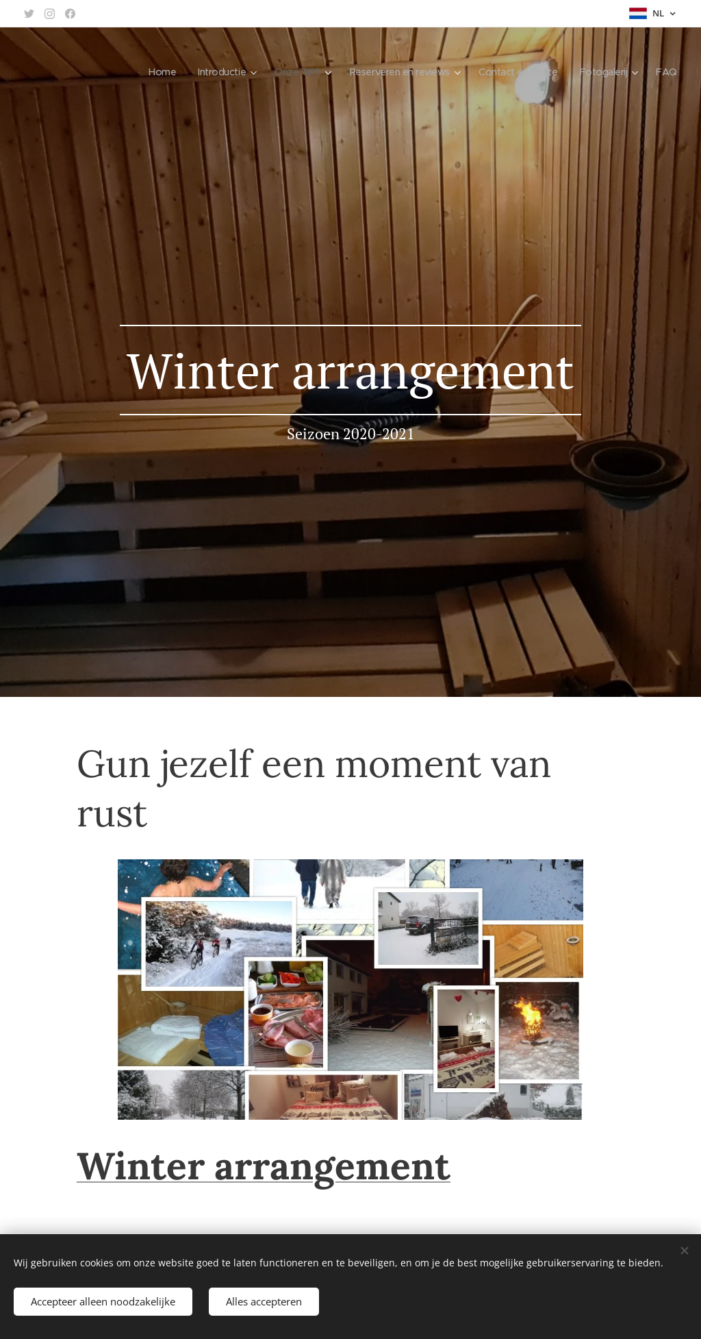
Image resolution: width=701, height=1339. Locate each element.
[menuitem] (142, 72)
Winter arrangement (263, 1166)
